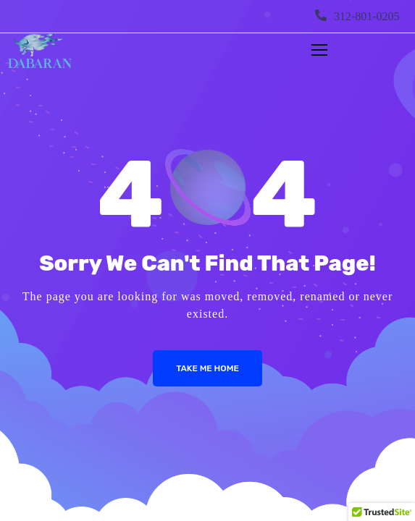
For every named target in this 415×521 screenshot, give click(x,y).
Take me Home (207, 368)
